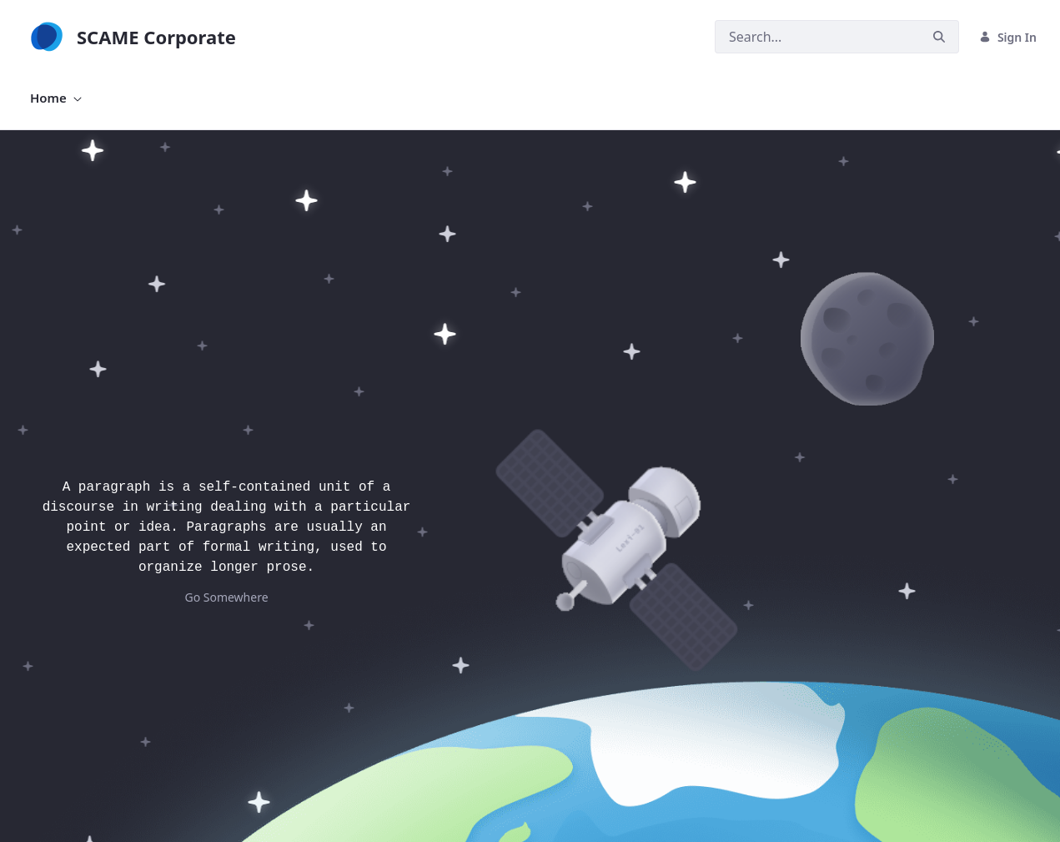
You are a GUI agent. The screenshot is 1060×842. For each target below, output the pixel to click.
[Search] (817, 36)
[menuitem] (55, 98)
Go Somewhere (226, 597)
